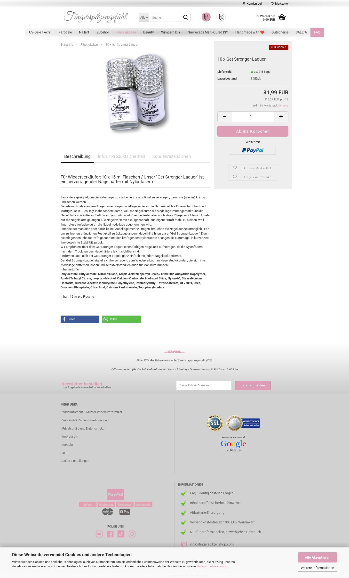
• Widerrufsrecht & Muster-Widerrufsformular (91, 412)
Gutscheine (279, 32)
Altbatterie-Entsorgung (207, 512)
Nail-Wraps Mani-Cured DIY (208, 32)
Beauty (148, 32)
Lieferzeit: (224, 71)
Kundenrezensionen (171, 156)
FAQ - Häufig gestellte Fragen (212, 493)
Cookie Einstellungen (75, 461)
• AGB (64, 453)
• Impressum (69, 436)
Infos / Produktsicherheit (121, 156)
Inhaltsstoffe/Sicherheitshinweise (215, 503)
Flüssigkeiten (126, 32)
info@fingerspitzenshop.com (212, 544)
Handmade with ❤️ (249, 32)
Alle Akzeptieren (317, 557)
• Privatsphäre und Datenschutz (82, 428)
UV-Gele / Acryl (40, 32)
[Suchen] (185, 17)
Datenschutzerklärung (212, 566)
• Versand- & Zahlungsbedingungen (85, 420)
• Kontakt (67, 445)
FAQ (317, 32)
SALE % (301, 32)
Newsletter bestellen (81, 383)
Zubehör (102, 32)
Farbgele (65, 32)
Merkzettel (279, 3)
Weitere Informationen (317, 568)
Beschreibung (77, 156)
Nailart (84, 32)
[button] (80, 319)
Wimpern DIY (170, 32)
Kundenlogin (253, 3)
